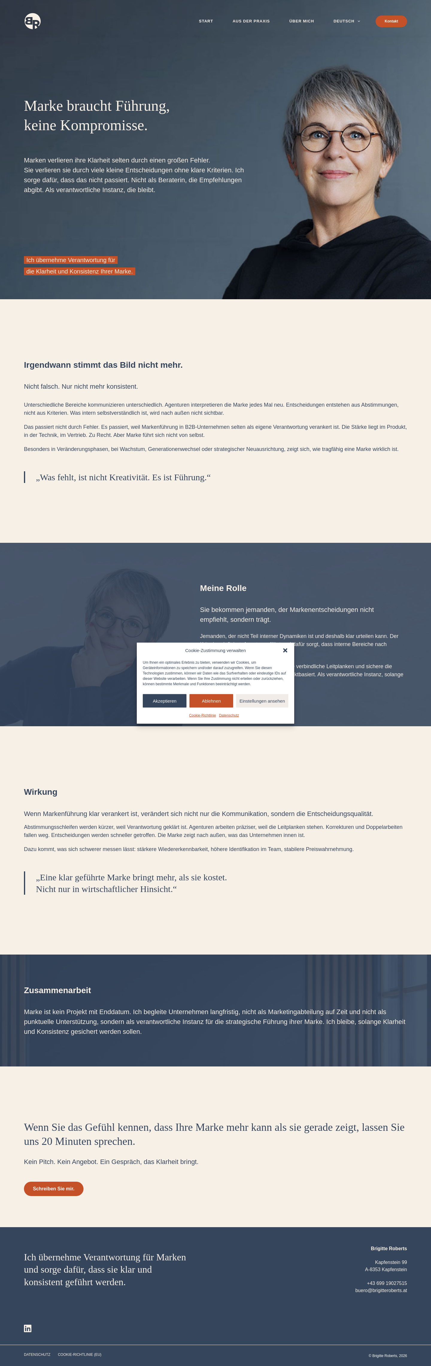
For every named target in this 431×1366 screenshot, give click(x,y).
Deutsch (347, 21)
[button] (285, 650)
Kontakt (391, 21)
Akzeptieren (164, 700)
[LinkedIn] (27, 1328)
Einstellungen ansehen (262, 700)
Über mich (301, 21)
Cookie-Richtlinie (202, 715)
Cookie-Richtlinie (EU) (79, 1355)
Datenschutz (229, 715)
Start (206, 21)
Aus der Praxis (251, 21)
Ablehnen (211, 700)
